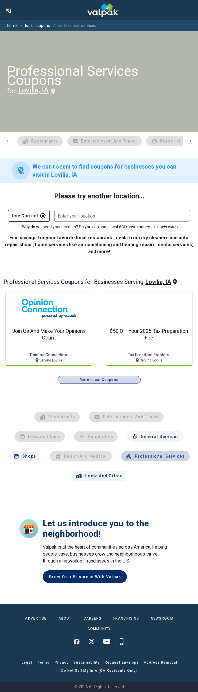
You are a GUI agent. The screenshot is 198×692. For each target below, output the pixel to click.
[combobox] (122, 216)
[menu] (9, 10)
